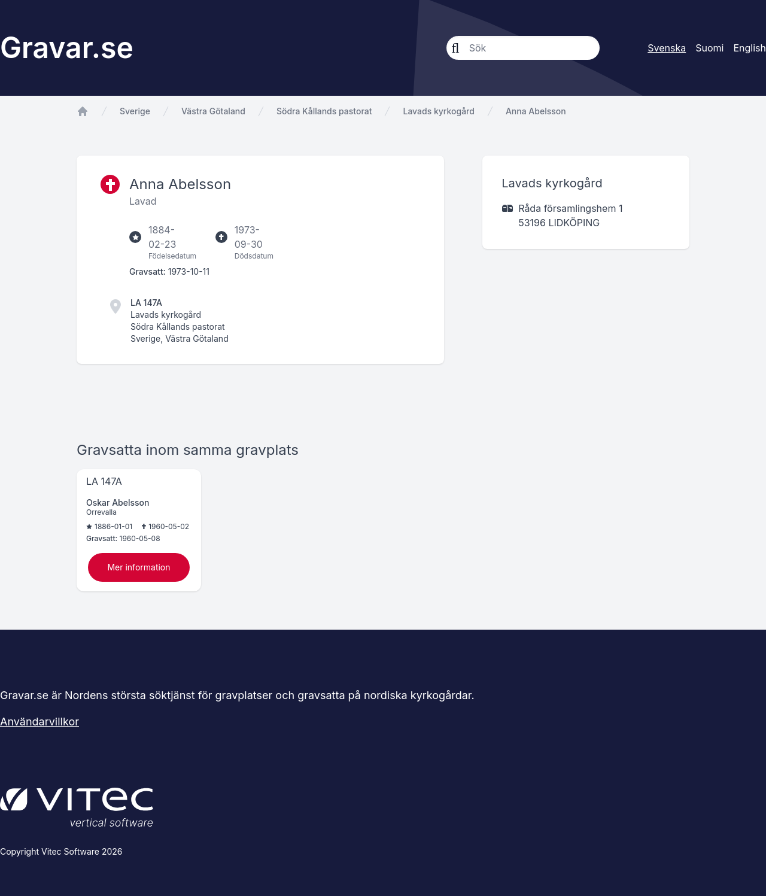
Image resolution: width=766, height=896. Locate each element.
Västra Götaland (213, 111)
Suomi (709, 48)
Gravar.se (66, 47)
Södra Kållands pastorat (324, 111)
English (749, 48)
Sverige (135, 111)
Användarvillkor (39, 721)
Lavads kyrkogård (438, 111)
